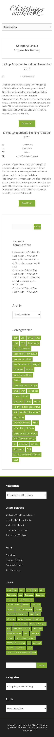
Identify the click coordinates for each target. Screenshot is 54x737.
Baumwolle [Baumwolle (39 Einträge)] (33, 343)
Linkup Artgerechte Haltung (27, 156)
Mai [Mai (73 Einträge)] (15, 412)
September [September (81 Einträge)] (19, 449)
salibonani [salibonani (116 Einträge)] (23, 444)
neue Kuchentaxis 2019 (16, 530)
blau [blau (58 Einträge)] (16, 348)
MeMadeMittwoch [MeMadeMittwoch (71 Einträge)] (22, 423)
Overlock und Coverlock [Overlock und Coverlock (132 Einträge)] (25, 433)
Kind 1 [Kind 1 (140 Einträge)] (28, 401)
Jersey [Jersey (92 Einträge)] (25, 396)
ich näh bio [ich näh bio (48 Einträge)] (33, 391)
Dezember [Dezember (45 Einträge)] (18, 354)
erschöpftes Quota (21, 259)
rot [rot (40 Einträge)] (15, 444)
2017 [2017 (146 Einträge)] (16, 343)
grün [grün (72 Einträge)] (23, 391)
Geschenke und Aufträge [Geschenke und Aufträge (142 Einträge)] (25, 385)
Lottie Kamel (18, 252)
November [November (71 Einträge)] (18, 428)
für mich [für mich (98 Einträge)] (29, 369)
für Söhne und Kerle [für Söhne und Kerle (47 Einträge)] (23, 375)
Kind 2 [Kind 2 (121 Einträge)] (37, 401)
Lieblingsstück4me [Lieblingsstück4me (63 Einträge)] (31, 407)
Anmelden (10, 555)
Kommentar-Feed (14, 565)
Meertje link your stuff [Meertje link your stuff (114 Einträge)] (30, 412)
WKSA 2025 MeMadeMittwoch (20, 515)
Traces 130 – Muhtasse (16, 535)
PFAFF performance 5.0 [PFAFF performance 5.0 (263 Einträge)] (24, 439)
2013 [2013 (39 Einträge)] (16, 338)
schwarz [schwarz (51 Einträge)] (35, 444)
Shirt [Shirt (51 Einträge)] (29, 449)
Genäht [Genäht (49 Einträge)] (17, 380)
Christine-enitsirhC (27, 11)
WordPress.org (13, 570)
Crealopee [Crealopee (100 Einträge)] (25, 348)
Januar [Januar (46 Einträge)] (17, 396)
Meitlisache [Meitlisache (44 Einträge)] (19, 417)
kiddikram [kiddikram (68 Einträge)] (18, 401)
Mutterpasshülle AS (15, 525)
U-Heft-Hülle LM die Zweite (18, 520)
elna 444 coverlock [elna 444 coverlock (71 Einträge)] (22, 359)
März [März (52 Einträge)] (35, 423)
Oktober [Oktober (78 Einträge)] (30, 428)
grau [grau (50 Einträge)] (16, 391)
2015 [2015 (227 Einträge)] (30, 338)
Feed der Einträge (14, 560)
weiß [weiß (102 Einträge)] (16, 460)
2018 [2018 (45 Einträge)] (23, 343)
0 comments (27, 148)
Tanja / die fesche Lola (23, 277)
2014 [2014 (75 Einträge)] (23, 338)
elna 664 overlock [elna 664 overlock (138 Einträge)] (22, 364)
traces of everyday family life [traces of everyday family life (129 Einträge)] (27, 454)
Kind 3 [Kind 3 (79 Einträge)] (16, 407)
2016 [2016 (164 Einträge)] (37, 338)
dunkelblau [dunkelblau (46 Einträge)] (31, 354)
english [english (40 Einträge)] (36, 364)
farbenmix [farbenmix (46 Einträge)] (18, 369)
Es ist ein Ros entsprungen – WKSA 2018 (26, 263)
